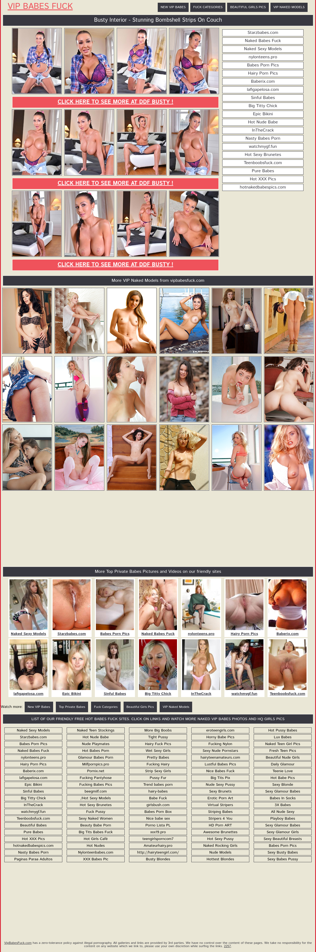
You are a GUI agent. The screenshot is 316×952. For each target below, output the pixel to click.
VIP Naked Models (289, 7)
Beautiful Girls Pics (248, 7)
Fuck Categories (208, 7)
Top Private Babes (72, 707)
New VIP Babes (173, 7)
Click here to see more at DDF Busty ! (115, 102)
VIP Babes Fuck (40, 7)
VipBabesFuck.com (17, 943)
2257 (227, 946)
